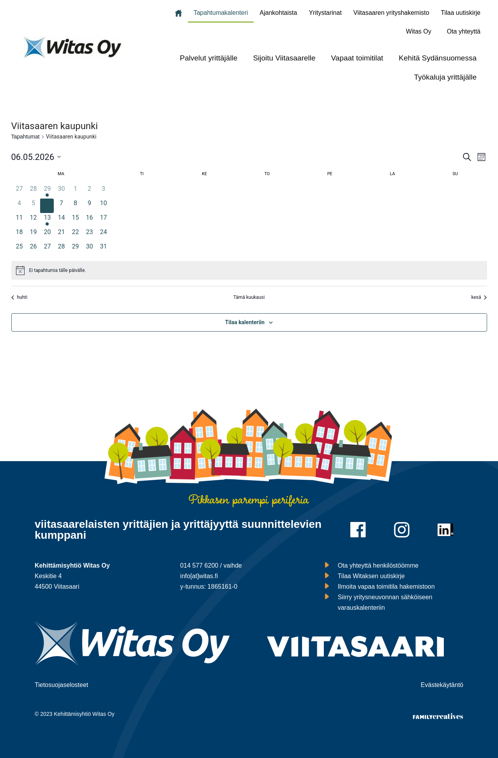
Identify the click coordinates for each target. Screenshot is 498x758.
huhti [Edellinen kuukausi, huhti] (19, 297)
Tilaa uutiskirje (460, 12)
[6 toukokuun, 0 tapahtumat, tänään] (47, 206)
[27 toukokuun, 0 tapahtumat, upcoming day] (47, 249)
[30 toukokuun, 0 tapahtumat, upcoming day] (89, 249)
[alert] (249, 270)
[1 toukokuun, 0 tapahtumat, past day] (75, 191)
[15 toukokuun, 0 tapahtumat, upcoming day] (75, 220)
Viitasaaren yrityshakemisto (391, 12)
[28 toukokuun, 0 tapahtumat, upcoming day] (61, 249)
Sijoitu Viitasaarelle (284, 58)
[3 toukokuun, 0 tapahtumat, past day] (103, 191)
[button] (420, 32)
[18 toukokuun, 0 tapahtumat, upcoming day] (19, 234)
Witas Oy (418, 31)
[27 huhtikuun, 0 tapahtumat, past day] (19, 191)
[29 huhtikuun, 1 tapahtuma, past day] (47, 191)
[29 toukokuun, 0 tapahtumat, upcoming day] (75, 249)
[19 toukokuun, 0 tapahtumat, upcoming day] (33, 234)
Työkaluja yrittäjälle (445, 77)
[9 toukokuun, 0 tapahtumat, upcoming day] (89, 206)
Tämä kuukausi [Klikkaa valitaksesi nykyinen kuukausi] (249, 297)
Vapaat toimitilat (357, 58)
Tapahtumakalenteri (221, 12)
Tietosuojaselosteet (61, 685)
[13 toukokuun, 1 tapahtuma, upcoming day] (47, 220)
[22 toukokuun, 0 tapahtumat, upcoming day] (75, 234)
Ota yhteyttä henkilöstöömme (378, 565)
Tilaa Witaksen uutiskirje (371, 576)
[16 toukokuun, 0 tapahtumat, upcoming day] (89, 220)
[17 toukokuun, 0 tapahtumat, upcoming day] (103, 220)
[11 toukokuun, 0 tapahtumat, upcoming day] (19, 220)
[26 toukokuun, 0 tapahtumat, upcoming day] (33, 249)
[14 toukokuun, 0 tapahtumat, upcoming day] (61, 220)
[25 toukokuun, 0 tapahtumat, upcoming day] (19, 249)
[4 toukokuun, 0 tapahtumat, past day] (19, 206)
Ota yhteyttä (463, 31)
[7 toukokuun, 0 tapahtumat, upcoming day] (61, 206)
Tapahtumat (25, 136)
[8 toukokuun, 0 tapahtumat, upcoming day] (75, 206)
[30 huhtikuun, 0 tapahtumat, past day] (61, 191)
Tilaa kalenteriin (245, 322)
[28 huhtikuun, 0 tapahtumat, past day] (33, 191)
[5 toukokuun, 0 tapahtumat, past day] (33, 206)
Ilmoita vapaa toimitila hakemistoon (386, 586)
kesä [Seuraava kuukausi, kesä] (479, 297)
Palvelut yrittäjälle (209, 58)
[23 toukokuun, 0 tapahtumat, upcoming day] (89, 234)
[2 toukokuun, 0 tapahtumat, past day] (89, 191)
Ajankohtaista (278, 12)
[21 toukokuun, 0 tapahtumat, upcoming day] (61, 234)
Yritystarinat (325, 12)
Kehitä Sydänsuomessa (438, 58)
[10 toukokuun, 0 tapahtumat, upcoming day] (103, 206)
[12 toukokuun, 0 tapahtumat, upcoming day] (33, 220)
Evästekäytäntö (442, 685)
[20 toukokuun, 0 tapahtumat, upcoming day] (47, 234)
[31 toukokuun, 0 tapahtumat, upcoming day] (103, 249)
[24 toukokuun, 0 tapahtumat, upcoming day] (103, 234)
